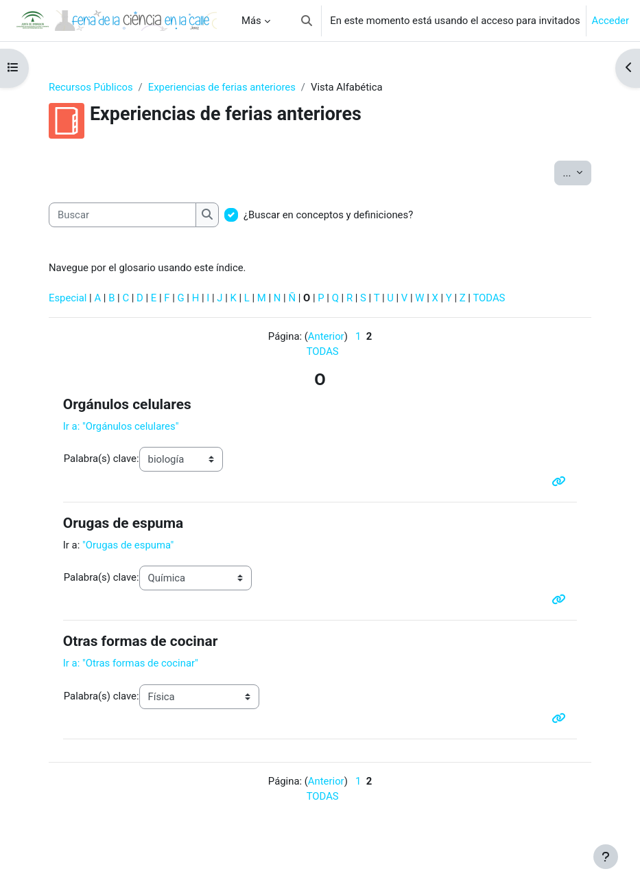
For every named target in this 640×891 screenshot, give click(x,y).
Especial (67, 298)
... (577, 172)
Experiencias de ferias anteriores (222, 87)
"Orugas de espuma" (128, 545)
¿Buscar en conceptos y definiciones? (328, 215)
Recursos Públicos (91, 87)
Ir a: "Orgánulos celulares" (121, 426)
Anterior (326, 336)
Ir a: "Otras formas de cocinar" (130, 663)
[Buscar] (122, 214)
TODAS (489, 298)
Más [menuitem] (251, 20)
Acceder (610, 20)
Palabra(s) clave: (101, 458)
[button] (306, 20)
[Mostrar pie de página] (605, 856)
